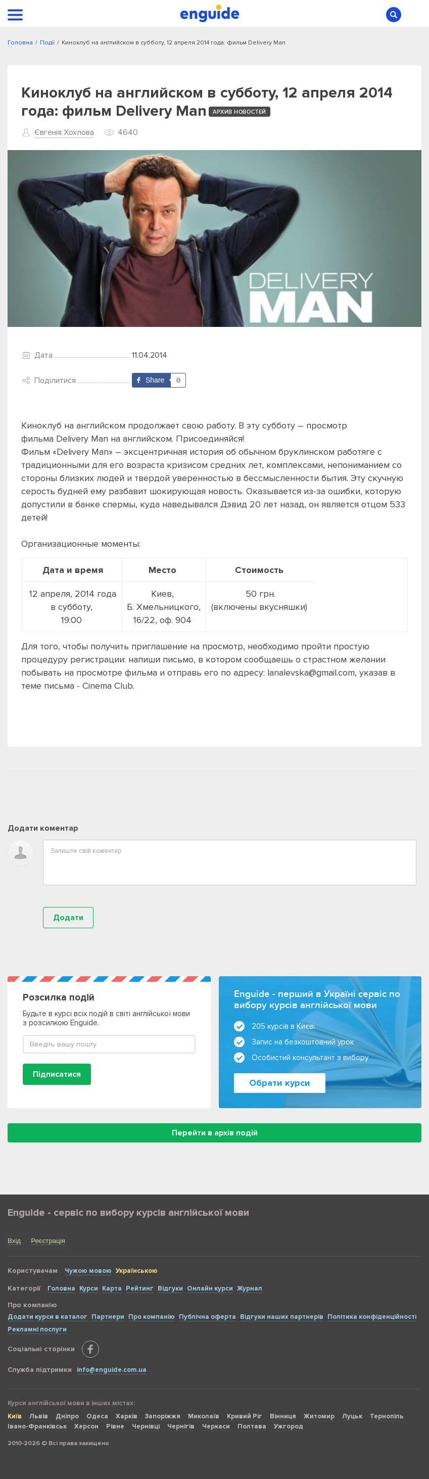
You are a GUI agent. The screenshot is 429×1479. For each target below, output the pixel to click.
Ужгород (288, 1426)
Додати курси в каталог (47, 1317)
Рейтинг (140, 1288)
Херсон (86, 1426)
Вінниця (283, 1416)
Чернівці (146, 1426)
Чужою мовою (88, 1271)
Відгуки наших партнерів (281, 1317)
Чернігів (181, 1426)
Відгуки (170, 1288)
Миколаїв (203, 1416)
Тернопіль (387, 1416)
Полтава (251, 1426)
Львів (38, 1416)
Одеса (97, 1416)
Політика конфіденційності (371, 1317)
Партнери (107, 1317)
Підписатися (57, 1074)
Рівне (115, 1426)
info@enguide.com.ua (112, 1370)
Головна (61, 1288)
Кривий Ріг (244, 1416)
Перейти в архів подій (215, 1133)
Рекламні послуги (37, 1329)
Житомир (319, 1416)
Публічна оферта (207, 1317)
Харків (126, 1416)
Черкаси (216, 1426)
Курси (88, 1288)
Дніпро (67, 1416)
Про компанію (151, 1317)
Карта (112, 1288)
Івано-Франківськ (37, 1426)
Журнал (249, 1288)
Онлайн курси (210, 1288)
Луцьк (352, 1416)
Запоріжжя (162, 1416)
